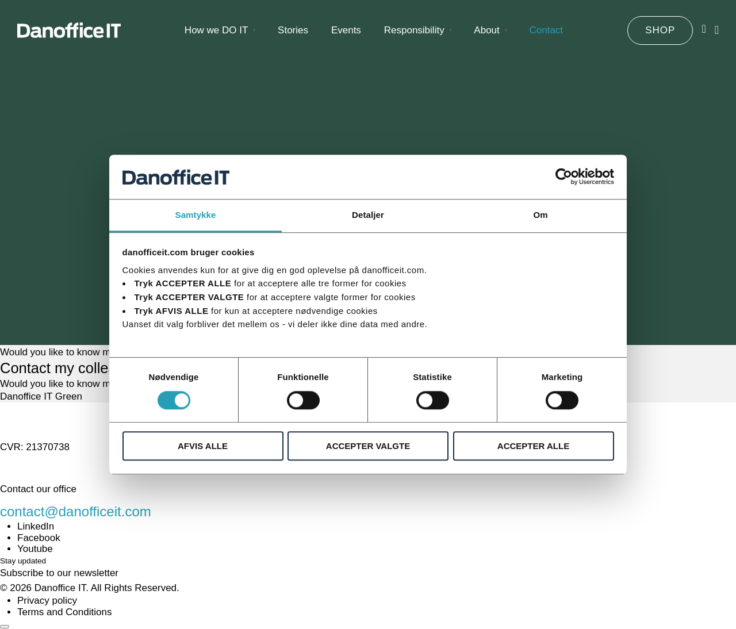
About (486, 34)
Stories (293, 34)
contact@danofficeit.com (75, 511)
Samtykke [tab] (195, 215)
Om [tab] (540, 215)
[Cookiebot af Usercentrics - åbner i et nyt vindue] (563, 177)
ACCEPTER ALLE (533, 446)
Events (346, 34)
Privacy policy (47, 600)
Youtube (35, 548)
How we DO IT (216, 34)
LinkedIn (35, 526)
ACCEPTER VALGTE (368, 446)
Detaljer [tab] (368, 215)
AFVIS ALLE (203, 446)
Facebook (38, 537)
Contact (546, 34)
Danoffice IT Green (41, 396)
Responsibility (414, 34)
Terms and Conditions (64, 612)
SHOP (660, 34)
